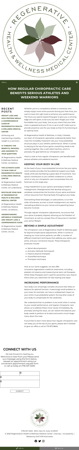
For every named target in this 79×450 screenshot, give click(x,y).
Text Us (59, 448)
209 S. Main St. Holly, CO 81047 (46, 431)
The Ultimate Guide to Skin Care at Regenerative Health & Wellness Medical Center (11, 173)
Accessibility (68, 434)
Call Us (19, 448)
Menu (4, 82)
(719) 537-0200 (28, 366)
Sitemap (57, 434)
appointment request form (25, 363)
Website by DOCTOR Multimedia (39, 436)
